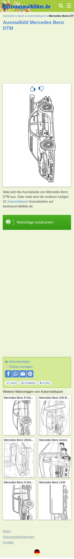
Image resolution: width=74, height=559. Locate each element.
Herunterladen (19, 362)
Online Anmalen (21, 367)
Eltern (7, 531)
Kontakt (8, 542)
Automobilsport (36, 15)
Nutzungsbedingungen (18, 537)
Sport (21, 15)
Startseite (8, 15)
